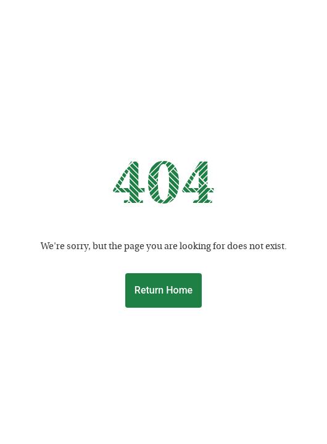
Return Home (163, 290)
